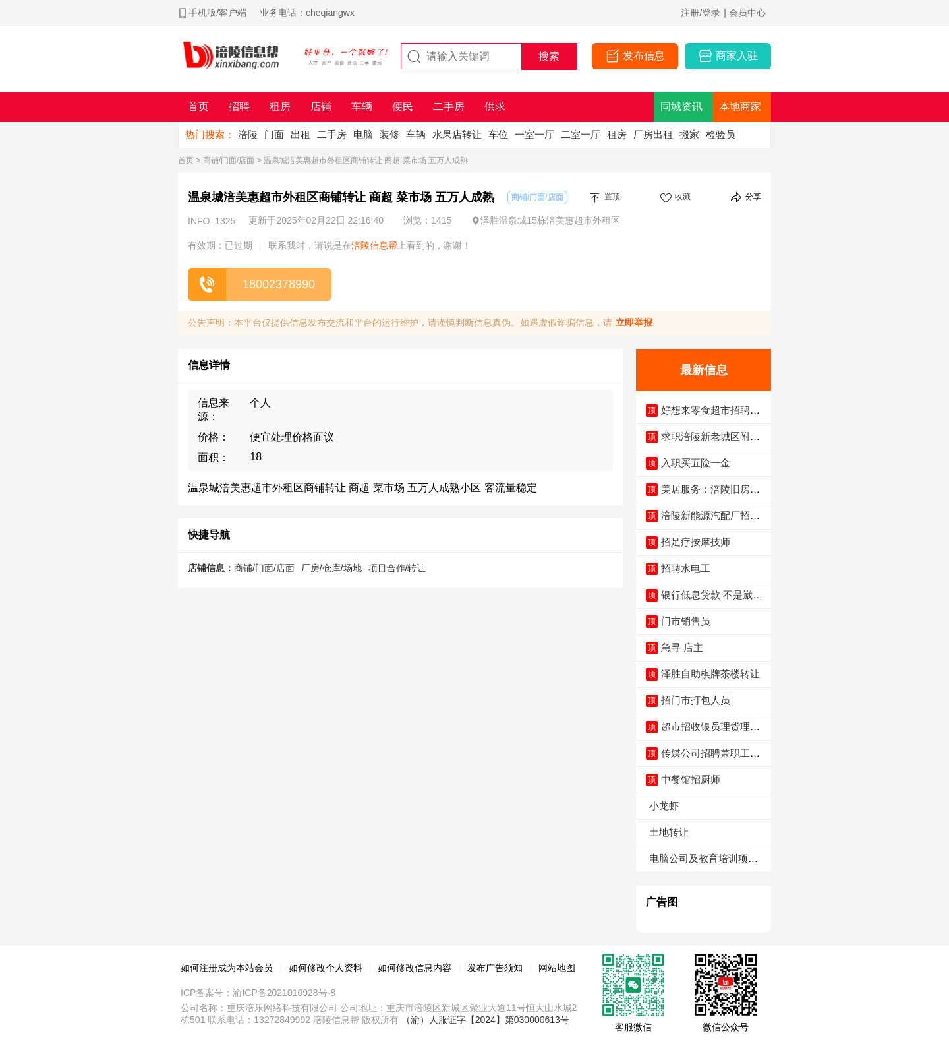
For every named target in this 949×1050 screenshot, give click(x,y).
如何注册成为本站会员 (227, 967)
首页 (186, 160)
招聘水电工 (685, 568)
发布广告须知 (495, 967)
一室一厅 (534, 134)
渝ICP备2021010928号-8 (284, 992)
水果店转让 (457, 134)
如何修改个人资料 (325, 967)
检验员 (720, 134)
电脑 (363, 134)
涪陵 (248, 134)
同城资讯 (681, 106)
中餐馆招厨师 (690, 779)
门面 (274, 134)
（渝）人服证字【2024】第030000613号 (485, 1019)
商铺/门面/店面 (229, 160)
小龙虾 (664, 805)
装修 (389, 134)
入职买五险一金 (695, 462)
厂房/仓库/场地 (331, 568)
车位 (498, 134)
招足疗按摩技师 (695, 541)
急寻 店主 (682, 647)
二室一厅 (580, 134)
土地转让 (669, 832)
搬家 (689, 134)
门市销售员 (685, 621)
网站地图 (556, 967)
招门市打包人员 (695, 700)
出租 (300, 134)
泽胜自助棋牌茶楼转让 (710, 673)
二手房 (332, 134)
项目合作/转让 (397, 568)
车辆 (416, 134)
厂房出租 (653, 134)
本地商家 (740, 106)
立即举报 (634, 322)
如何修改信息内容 (414, 967)
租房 (617, 134)
